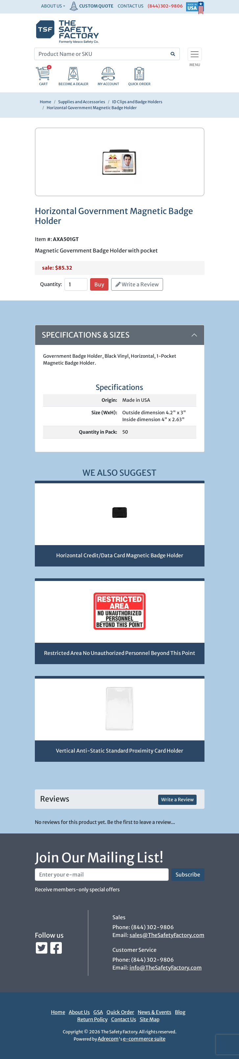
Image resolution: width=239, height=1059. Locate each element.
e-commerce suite (144, 1039)
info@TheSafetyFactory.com (166, 967)
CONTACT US (130, 6)
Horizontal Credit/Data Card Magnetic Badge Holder (119, 555)
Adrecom (108, 1039)
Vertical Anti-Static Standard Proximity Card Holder (119, 751)
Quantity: (51, 284)
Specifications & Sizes (86, 335)
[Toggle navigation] (195, 54)
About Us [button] (51, 6)
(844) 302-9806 (165, 6)
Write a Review (137, 284)
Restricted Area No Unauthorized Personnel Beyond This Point (119, 653)
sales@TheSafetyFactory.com (167, 935)
